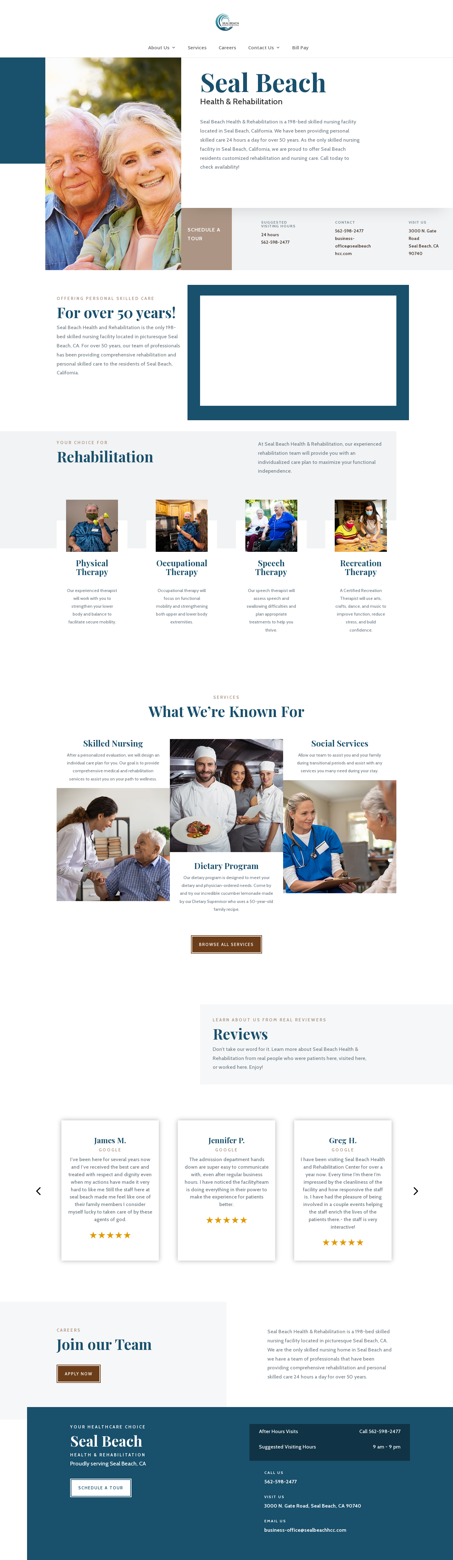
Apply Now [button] (78, 1373)
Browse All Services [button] (226, 944)
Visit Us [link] (274, 1496)
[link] (227, 21)
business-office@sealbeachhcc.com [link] (353, 246)
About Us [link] (159, 48)
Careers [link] (227, 48)
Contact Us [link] (261, 48)
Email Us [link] (275, 1521)
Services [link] (197, 48)
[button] (38, 1190)
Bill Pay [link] (300, 48)
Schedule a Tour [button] (204, 234)
